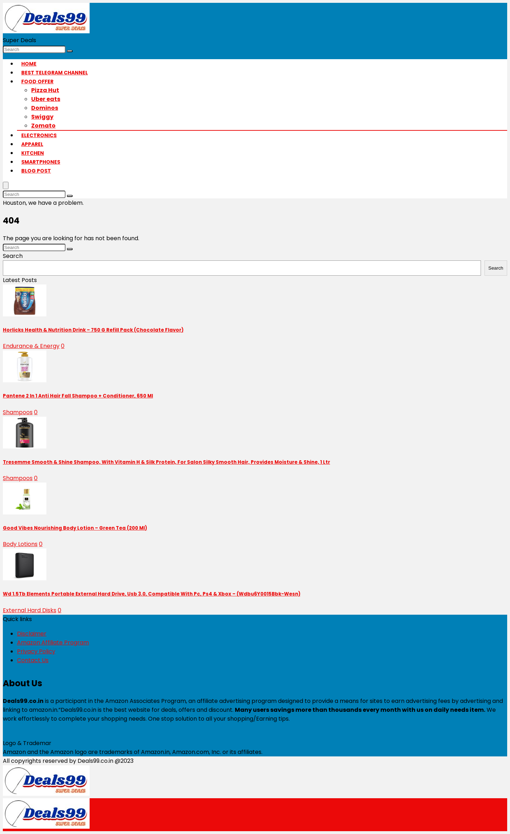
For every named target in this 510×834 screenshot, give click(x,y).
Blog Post (36, 170)
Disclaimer (31, 634)
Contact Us (33, 660)
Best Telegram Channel (54, 72)
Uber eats (45, 99)
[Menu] (5, 185)
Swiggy (42, 117)
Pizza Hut (45, 90)
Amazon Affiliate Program (53, 642)
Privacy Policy (36, 651)
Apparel (32, 144)
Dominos (44, 108)
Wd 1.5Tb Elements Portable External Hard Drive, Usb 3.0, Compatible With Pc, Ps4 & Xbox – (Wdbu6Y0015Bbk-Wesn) (151, 594)
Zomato (43, 126)
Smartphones (40, 161)
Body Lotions (20, 544)
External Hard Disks (29, 610)
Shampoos (18, 412)
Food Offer (37, 81)
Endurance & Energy (31, 346)
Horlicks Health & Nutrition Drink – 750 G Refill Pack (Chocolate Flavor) (93, 330)
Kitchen (32, 153)
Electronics (39, 135)
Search (13, 256)
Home (28, 63)
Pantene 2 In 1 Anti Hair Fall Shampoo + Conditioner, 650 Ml (78, 396)
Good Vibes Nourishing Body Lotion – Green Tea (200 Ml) (75, 528)
